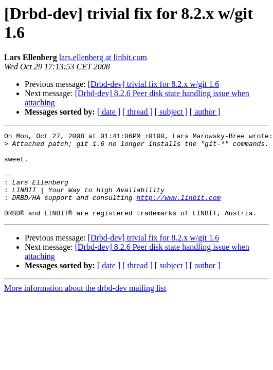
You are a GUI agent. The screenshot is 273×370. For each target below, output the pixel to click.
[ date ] (108, 111)
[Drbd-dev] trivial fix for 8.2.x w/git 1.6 (154, 84)
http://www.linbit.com (178, 211)
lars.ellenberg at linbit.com (103, 57)
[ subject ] (171, 111)
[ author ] (205, 111)
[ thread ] (137, 111)
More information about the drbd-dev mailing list (85, 305)
